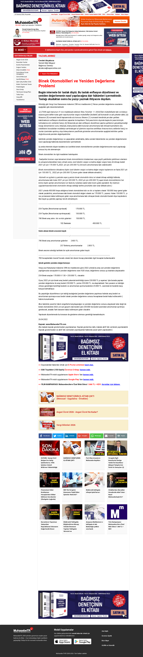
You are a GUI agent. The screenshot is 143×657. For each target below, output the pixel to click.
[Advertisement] (25, 203)
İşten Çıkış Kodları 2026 (23, 82)
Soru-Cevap (20, 89)
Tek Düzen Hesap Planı (23, 92)
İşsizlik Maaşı (22, 79)
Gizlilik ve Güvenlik (108, 645)
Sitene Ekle (110, 14)
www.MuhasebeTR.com (56, 324)
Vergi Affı (19, 97)
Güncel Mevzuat (21, 77)
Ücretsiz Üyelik (107, 636)
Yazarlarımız (20, 99)
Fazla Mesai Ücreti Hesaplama (22, 73)
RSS (103, 14)
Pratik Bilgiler (20, 87)
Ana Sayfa (54, 14)
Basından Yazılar (21, 62)
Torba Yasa (19, 94)
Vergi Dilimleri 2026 (77, 14)
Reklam (117, 14)
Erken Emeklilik (23, 70)
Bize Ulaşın (124, 14)
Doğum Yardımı (21, 67)
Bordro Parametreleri (23, 65)
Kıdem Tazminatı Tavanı (24, 84)
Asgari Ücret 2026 (64, 14)
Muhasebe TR (60, 653)
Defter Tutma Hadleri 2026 (93, 14)
